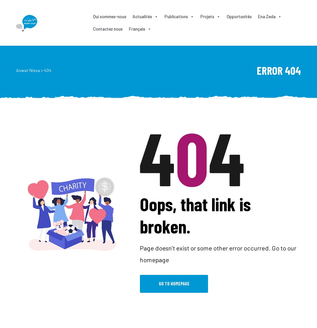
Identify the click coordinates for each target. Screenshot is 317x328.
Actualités (145, 16)
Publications (179, 16)
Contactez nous (108, 29)
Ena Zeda (270, 16)
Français (140, 29)
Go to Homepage (174, 283)
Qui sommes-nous (109, 16)
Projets (210, 16)
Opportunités (239, 16)
